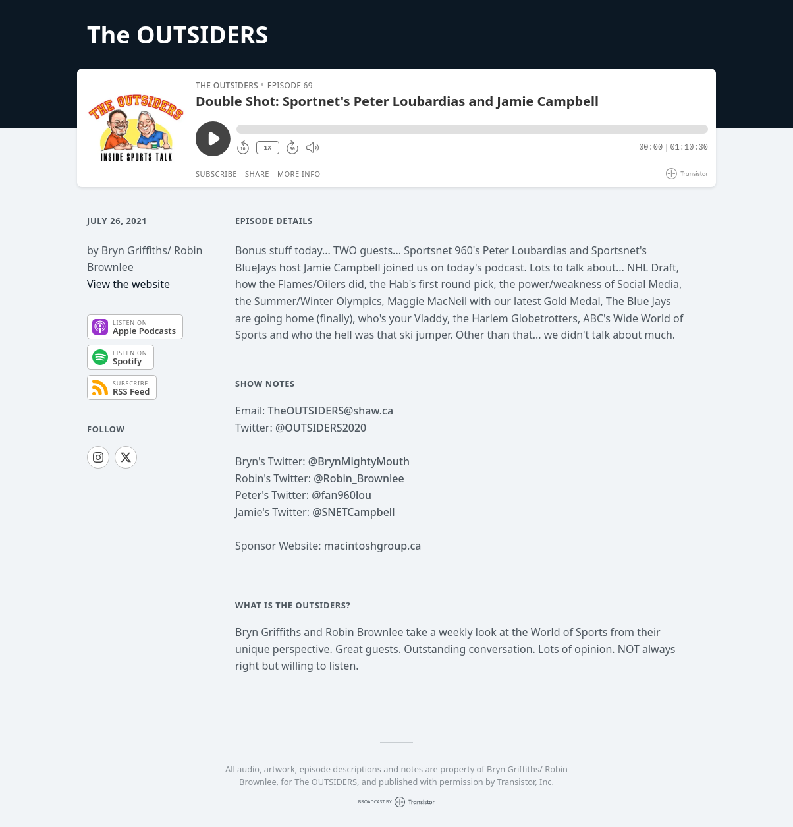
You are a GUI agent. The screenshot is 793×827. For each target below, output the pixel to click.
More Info (299, 174)
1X (267, 148)
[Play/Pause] (135, 127)
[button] (472, 129)
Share (257, 174)
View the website (128, 284)
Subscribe (216, 174)
